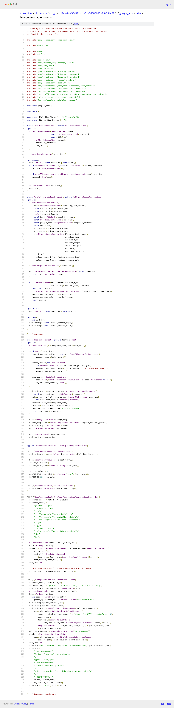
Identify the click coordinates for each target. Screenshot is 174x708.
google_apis (126, 13)
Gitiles (16, 703)
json (169, 703)
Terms (31, 703)
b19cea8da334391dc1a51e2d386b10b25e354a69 (86, 13)
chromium (26, 13)
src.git (53, 13)
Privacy (24, 703)
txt (162, 703)
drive (139, 13)
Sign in (168, 4)
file (76, 23)
